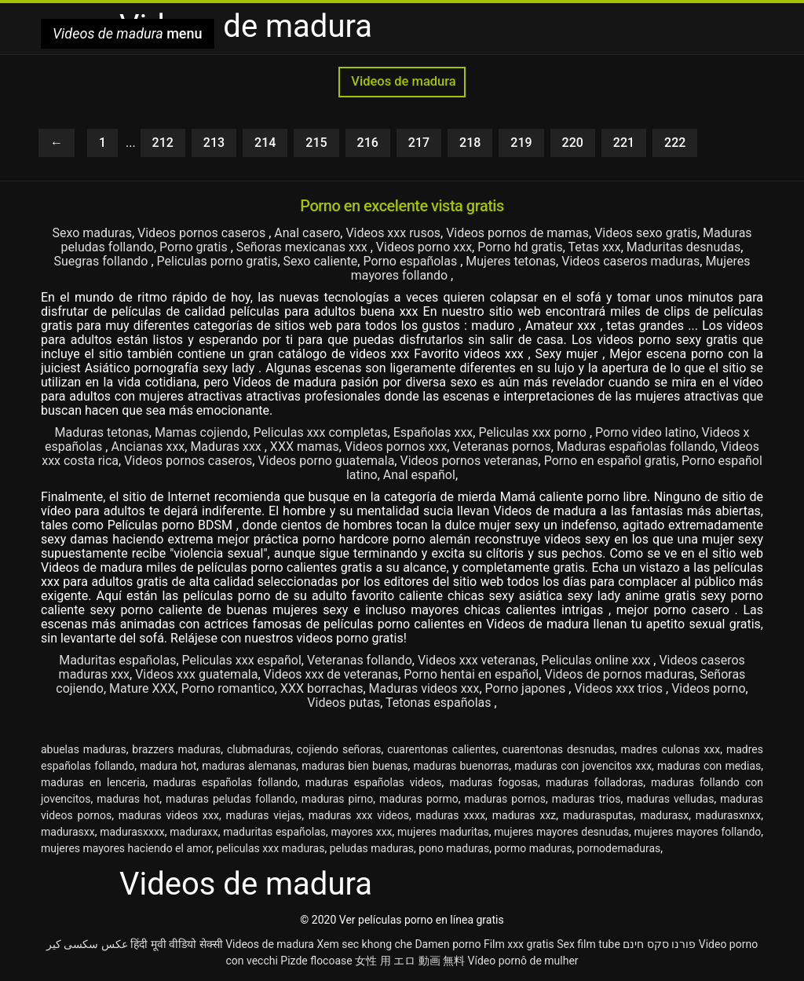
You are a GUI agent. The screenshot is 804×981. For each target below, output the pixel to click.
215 (316, 142)
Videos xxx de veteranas (331, 674)
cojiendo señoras (339, 749)
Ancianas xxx (148, 446)
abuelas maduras (83, 749)
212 (163, 142)
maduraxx (193, 831)
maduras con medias (709, 766)
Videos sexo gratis (645, 232)
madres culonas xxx (670, 749)
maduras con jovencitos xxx (583, 766)
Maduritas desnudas (683, 247)
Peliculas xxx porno (534, 432)
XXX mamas (304, 446)
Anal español (419, 474)
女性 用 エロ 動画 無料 (410, 960)
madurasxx (68, 831)
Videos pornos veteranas (469, 460)
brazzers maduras (176, 749)
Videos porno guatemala (326, 460)
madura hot (168, 766)
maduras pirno (338, 798)
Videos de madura (401, 81)
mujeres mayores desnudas (561, 831)
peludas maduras (372, 848)
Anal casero (307, 232)
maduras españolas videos (373, 782)
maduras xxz (524, 815)
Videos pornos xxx (396, 446)
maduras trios (586, 798)
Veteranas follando (359, 660)
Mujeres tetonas (511, 261)
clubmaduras (259, 749)
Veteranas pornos (501, 446)
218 (470, 142)
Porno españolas (411, 261)
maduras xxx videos (359, 815)
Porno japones (527, 688)
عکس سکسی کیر (87, 944)
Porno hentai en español (471, 674)
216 (367, 142)
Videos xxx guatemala (196, 674)
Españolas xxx (433, 432)
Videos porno (708, 688)
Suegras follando (102, 261)
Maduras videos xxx (424, 688)
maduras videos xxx (169, 815)
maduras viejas (264, 815)
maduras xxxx (451, 815)
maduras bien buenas (354, 766)
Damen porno (448, 944)
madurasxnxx (728, 815)
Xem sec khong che (364, 944)
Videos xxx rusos (392, 232)
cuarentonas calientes (441, 749)
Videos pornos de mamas (517, 232)
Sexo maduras (92, 232)
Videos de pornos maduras (619, 674)
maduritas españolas (274, 831)
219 (521, 142)
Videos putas (343, 702)
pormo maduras (533, 848)
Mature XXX (142, 688)
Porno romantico (228, 688)
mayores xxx (361, 831)
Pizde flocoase (316, 960)
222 (674, 142)
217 (418, 142)
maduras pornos (505, 798)
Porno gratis (195, 247)
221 (623, 142)
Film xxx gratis (519, 944)
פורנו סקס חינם (659, 944)
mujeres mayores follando (697, 831)
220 (572, 142)
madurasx (664, 815)
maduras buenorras (461, 766)
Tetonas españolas (440, 702)
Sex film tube (588, 944)
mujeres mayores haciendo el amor (126, 848)
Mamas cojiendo (201, 432)
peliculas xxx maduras (270, 848)
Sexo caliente (320, 261)
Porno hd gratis (519, 247)
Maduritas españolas (117, 660)
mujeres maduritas (443, 831)
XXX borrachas (322, 688)
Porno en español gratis (610, 460)
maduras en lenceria (93, 782)
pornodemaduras (618, 848)
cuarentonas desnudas (558, 749)
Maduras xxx (227, 446)
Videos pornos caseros (203, 232)
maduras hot (128, 798)
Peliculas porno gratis (217, 261)
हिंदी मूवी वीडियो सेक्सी (176, 944)
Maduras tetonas (102, 432)
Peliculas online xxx (597, 660)
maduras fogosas (493, 782)
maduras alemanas (249, 766)
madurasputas (598, 815)
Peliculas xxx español (242, 660)
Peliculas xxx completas (320, 432)
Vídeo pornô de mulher (523, 960)
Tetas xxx (594, 247)
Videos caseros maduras (630, 261)
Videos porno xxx (424, 247)
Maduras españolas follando (636, 446)
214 (265, 142)
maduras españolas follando (225, 782)
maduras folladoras (594, 782)
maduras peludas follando (230, 798)
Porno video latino (645, 432)
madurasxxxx (132, 831)
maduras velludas (670, 798)
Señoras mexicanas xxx (303, 247)
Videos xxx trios (620, 688)
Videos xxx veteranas (476, 660)
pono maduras (453, 848)
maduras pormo (419, 798)
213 (214, 142)
